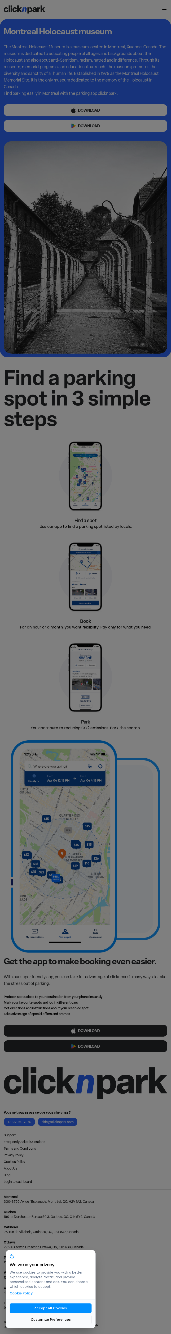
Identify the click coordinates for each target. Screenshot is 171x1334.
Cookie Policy (21, 1293)
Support (10, 1135)
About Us (10, 1168)
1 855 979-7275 (19, 1122)
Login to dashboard (18, 1181)
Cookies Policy (14, 1162)
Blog (7, 1175)
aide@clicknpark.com (58, 1122)
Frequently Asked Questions (24, 1142)
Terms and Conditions (20, 1148)
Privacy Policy (13, 1155)
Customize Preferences (51, 1319)
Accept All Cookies (50, 1308)
